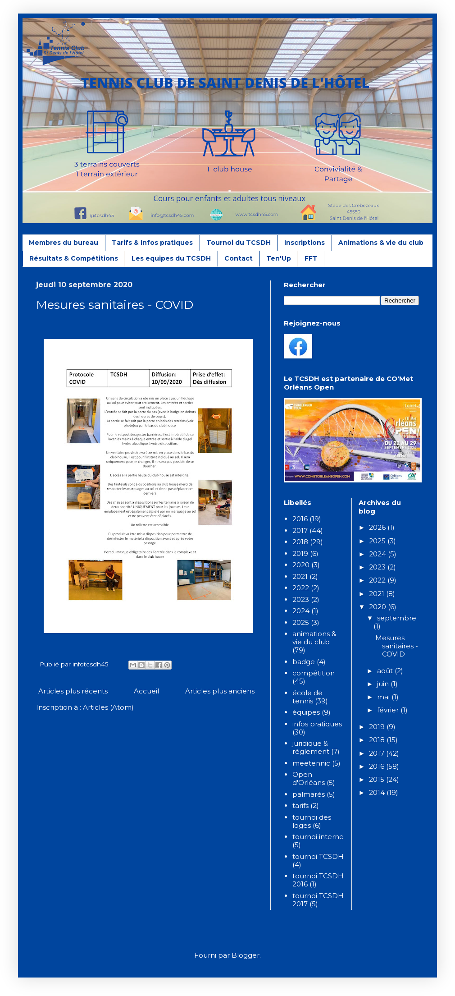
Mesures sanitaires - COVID (114, 305)
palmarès (308, 794)
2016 (300, 518)
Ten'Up (278, 258)
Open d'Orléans (308, 778)
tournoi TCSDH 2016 (318, 880)
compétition (313, 673)
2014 (378, 792)
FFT (311, 258)
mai (384, 697)
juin (384, 683)
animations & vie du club (314, 637)
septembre (396, 618)
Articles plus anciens (220, 691)
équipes (306, 712)
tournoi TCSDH (318, 856)
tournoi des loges (311, 821)
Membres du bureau (63, 243)
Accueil (146, 691)
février (388, 710)
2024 (300, 610)
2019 (300, 553)
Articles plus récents (73, 691)
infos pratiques (317, 724)
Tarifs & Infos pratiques (152, 243)
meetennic (311, 763)
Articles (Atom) (108, 707)
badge (303, 661)
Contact (238, 258)
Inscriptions (304, 243)
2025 (300, 622)
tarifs (300, 805)
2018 (300, 541)
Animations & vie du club (380, 243)
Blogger (245, 955)
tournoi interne (318, 836)
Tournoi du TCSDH (238, 243)
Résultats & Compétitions (73, 258)
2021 (300, 576)
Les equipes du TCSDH (171, 258)
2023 (300, 599)
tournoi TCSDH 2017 (318, 899)
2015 (377, 779)
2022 (300, 587)
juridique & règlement (310, 747)
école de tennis (307, 696)
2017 (300, 530)
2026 (378, 527)
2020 (300, 564)
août (386, 670)
